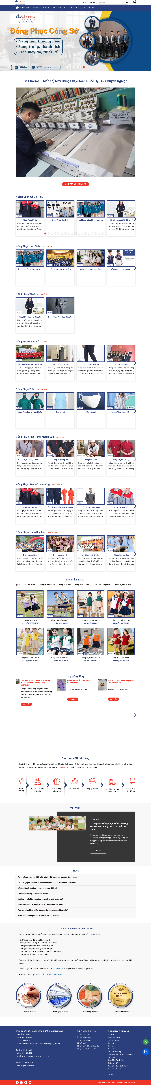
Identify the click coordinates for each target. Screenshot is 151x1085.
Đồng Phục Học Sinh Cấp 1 (121, 269)
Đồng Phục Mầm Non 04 (30, 658)
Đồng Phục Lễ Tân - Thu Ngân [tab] (24, 585)
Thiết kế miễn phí (113, 1040)
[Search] (112, 3)
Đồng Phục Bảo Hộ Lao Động (87, 1049)
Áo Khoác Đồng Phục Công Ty (30, 364)
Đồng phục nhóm (30, 555)
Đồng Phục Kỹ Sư (30, 220)
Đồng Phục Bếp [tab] (65, 585)
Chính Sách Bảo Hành (115, 1069)
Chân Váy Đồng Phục (60, 364)
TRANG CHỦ (24, 8)
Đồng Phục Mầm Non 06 (91, 620)
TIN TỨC (91, 8)
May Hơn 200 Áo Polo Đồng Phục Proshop (78, 681)
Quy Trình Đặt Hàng (114, 1052)
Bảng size (111, 1046)
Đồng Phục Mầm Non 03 (60, 658)
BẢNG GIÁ (73, 8)
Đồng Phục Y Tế (82, 1043)
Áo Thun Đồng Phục (84, 1037)
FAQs (84, 3)
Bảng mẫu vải (112, 1049)
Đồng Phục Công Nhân (91, 507)
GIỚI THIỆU (36, 8)
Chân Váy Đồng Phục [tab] (102, 585)
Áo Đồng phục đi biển (90, 555)
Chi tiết (26, 704)
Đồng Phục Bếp (91, 460)
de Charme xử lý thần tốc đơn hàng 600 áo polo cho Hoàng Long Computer (35, 682)
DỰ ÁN (82, 8)
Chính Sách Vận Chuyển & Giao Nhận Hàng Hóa (120, 1056)
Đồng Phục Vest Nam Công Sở (60, 317)
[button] (67, 67)
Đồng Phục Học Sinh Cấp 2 (90, 269)
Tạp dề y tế (60, 412)
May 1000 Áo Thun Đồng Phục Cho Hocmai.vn (121, 681)
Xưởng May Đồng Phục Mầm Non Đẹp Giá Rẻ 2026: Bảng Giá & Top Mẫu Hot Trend (109, 826)
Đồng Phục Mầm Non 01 (121, 658)
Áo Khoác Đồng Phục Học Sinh (91, 220)
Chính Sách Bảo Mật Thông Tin (118, 1066)
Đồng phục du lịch (60, 555)
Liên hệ (92, 3)
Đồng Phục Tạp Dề (60, 460)
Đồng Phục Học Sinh (60, 220)
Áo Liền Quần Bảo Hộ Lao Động (60, 507)
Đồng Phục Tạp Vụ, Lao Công (30, 460)
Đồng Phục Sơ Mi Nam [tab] (123, 585)
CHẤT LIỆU (57, 8)
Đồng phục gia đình (121, 555)
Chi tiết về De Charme (75, 184)
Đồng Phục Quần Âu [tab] (82, 585)
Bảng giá (111, 1043)
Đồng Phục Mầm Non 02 (91, 658)
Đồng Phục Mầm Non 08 (30, 620)
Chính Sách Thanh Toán (116, 1060)
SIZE (65, 8)
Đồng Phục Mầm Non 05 (121, 620)
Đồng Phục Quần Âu (91, 364)
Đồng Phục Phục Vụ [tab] (47, 585)
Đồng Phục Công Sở (84, 1034)
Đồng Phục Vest (121, 364)
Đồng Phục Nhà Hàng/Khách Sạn (88, 1046)
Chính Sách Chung (114, 1037)
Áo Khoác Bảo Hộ (121, 507)
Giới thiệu (111, 1034)
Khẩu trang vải (90, 412)
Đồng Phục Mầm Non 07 (60, 620)
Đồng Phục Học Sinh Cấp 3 (60, 269)
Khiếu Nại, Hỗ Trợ (114, 1063)
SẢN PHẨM (46, 8)
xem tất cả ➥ (47, 247)
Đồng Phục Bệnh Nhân (121, 412)
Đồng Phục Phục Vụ (121, 460)
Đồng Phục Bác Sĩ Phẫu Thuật (30, 412)
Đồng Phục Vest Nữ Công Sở (121, 220)
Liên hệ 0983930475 (30, 623)
